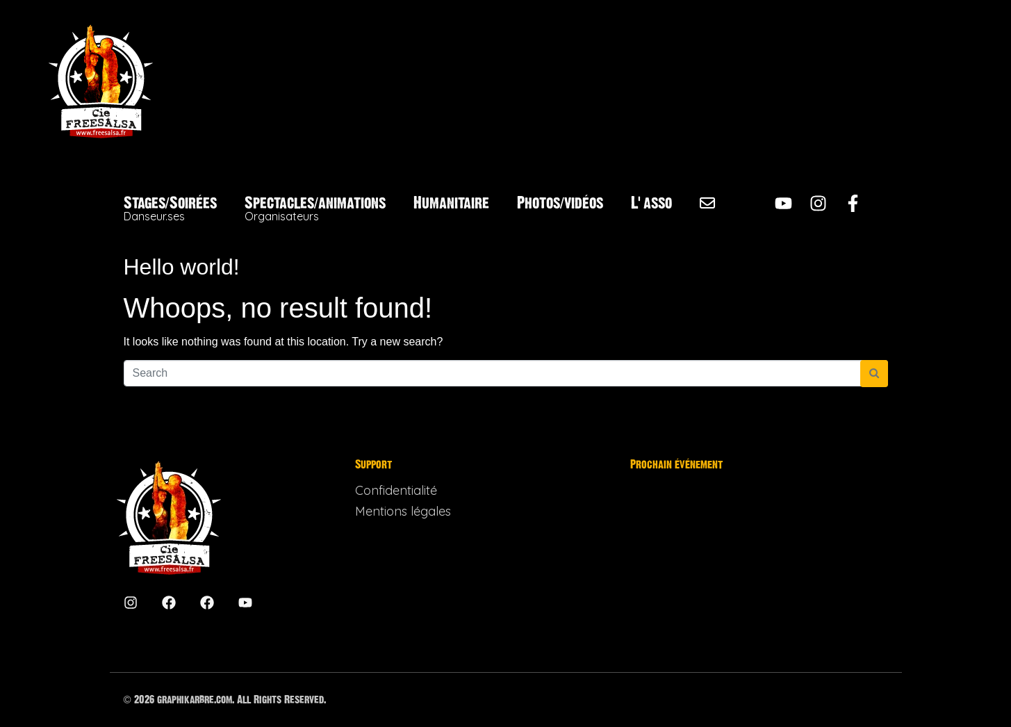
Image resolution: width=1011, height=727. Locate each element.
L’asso (651, 203)
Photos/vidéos (560, 203)
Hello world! (182, 266)
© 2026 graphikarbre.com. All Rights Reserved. (225, 699)
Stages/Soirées (170, 209)
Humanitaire (451, 203)
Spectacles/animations (315, 209)
